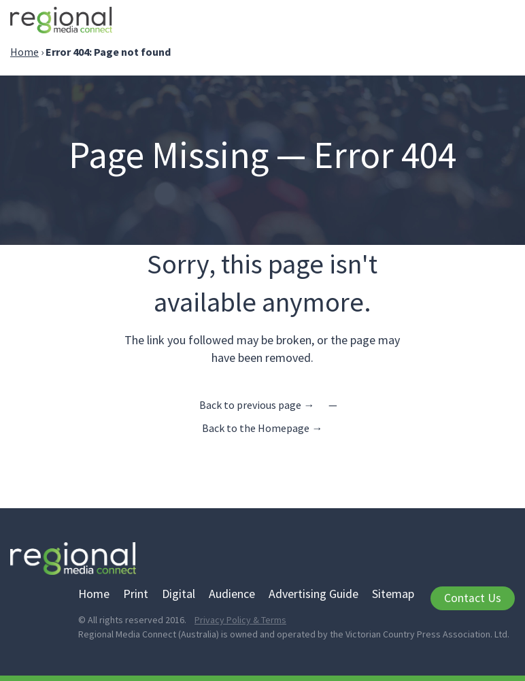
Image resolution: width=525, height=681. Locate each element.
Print (135, 593)
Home (24, 52)
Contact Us (472, 598)
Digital (178, 593)
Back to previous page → (256, 405)
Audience (232, 593)
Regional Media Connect (61, 22)
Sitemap (393, 593)
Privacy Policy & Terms (240, 620)
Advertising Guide (313, 593)
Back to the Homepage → (262, 428)
